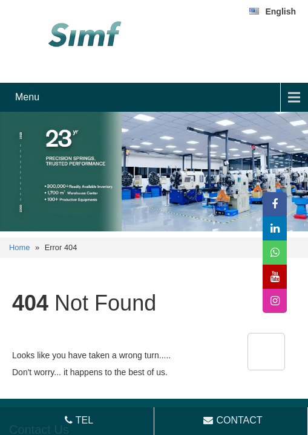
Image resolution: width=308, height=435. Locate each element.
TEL (77, 420)
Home (19, 247)
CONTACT (232, 420)
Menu (27, 97)
